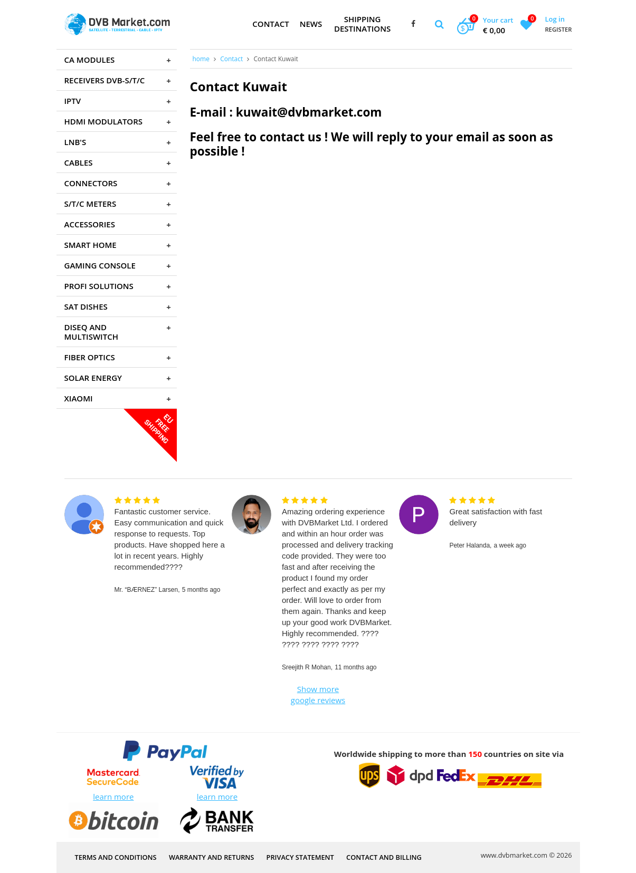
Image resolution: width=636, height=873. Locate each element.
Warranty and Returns (211, 857)
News (311, 23)
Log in (554, 19)
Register (558, 29)
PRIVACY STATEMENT (300, 857)
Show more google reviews (318, 694)
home (201, 58)
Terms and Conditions (116, 857)
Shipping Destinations (362, 24)
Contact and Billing (384, 857)
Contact (270, 23)
